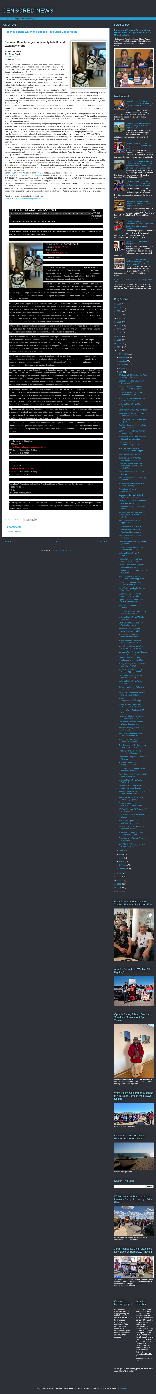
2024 (119, 311)
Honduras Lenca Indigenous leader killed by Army (130, 560)
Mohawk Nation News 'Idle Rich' (132, 454)
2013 (119, 351)
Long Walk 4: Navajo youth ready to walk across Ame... (132, 612)
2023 (119, 315)
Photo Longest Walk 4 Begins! (131, 526)
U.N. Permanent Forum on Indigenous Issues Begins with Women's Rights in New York (138, 183)
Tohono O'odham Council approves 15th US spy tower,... (132, 577)
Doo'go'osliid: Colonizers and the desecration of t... (132, 426)
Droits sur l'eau (78, 213)
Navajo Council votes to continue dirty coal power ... (132, 502)
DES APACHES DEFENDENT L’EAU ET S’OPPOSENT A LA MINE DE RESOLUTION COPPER (50, 208)
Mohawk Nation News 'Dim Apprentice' (130, 521)
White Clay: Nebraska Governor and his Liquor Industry (132, 694)
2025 (119, 307)
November (123, 357)
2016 (119, 340)
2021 (119, 322)
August (122, 368)
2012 (119, 873)
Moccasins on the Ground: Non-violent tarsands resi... (132, 414)
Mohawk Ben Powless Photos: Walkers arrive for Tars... (131, 734)
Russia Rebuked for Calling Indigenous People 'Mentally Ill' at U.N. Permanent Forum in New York (139, 104)
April (121, 858)
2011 (119, 877)
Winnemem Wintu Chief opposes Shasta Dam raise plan (132, 438)
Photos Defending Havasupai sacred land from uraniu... (131, 752)
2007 (119, 891)
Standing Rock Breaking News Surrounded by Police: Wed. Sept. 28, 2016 (138, 125)
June (121, 851)
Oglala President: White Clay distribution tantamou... (130, 601)
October (122, 361)
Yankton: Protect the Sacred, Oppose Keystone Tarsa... (130, 388)
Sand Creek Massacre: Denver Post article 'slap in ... (131, 624)
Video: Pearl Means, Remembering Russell (129, 443)
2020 (119, 325)
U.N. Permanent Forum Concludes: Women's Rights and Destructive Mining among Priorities (139, 224)
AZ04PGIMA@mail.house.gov (21, 468)
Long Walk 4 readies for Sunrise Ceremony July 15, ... (132, 589)
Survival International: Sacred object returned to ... (131, 583)
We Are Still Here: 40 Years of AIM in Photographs (133, 810)
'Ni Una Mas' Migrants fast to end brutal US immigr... (132, 484)
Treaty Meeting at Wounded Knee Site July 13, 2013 (132, 665)
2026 (119, 304)
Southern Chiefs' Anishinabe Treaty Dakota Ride (130, 763)
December (123, 354)
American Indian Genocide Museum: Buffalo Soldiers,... (131, 641)
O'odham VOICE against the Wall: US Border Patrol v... (133, 376)
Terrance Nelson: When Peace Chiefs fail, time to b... (131, 740)
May (121, 854)
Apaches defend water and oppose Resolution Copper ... (132, 449)
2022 (119, 318)
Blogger (123, 1388)
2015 (119, 343)
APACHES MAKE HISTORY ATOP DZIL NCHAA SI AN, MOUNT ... (131, 465)
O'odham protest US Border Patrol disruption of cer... (133, 571)
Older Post (102, 541)
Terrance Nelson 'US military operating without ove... (130, 459)
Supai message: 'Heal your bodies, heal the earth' (130, 595)
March (122, 861)
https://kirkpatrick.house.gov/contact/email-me (23, 175)
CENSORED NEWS (27, 10)
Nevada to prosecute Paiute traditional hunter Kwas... (130, 787)
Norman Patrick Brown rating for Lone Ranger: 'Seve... (132, 793)
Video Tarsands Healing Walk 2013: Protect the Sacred (131, 647)
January (122, 869)
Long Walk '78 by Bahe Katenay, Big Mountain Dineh (132, 769)
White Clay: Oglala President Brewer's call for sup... (130, 822)
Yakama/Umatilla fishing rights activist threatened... (131, 566)
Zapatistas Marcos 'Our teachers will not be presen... (132, 827)
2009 (119, 884)
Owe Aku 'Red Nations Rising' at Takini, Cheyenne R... (132, 845)
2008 (119, 887)
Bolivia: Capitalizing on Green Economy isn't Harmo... (131, 393)
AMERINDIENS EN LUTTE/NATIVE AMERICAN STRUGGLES (48, 213)
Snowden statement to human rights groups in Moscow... (131, 635)
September (124, 365)
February (123, 865)
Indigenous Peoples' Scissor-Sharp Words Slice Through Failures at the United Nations (132, 32)
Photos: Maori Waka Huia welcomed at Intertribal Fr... (131, 659)
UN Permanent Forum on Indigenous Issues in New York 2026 (138, 145)
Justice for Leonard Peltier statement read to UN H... (130, 630)
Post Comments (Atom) (61, 550)
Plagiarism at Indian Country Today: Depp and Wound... (131, 670)
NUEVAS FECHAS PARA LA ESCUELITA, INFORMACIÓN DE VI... (132, 514)
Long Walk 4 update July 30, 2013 (133, 410)
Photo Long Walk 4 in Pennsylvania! (127, 490)
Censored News (12, 57)
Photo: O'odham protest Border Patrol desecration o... (131, 548)
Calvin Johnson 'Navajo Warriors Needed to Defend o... (132, 432)
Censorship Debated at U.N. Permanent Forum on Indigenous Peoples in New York (139, 203)
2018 (119, 333)
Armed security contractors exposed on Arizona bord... (131, 705)
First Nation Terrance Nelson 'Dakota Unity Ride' (130, 676)
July (121, 372)
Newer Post (10, 541)
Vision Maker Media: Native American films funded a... (130, 531)
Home (56, 541)
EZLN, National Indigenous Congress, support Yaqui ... (131, 699)
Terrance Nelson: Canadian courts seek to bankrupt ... (133, 399)
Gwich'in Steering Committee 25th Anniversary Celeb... (133, 775)
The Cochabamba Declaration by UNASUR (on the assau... (132, 746)
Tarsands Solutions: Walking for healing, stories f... (132, 688)
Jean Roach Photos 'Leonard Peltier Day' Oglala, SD (131, 798)
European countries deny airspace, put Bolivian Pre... (131, 804)
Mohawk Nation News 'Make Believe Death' (130, 781)
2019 (119, 329)
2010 (119, 880)
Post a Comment (15, 532)
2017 (119, 336)
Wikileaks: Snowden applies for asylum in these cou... (131, 833)
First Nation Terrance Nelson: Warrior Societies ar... (131, 723)
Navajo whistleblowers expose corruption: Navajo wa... (131, 717)
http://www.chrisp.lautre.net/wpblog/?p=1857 (23, 199)
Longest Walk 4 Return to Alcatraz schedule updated (133, 653)
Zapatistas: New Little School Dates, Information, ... (131, 496)
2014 (119, 347)
